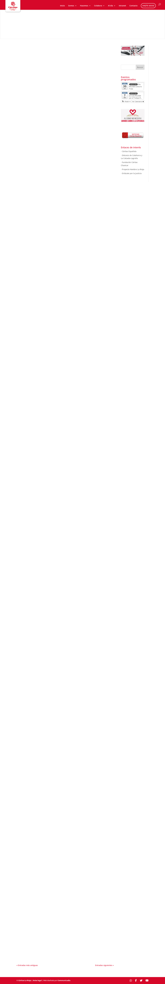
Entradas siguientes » (104, 965)
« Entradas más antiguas (27, 965)
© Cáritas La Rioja (23, 980)
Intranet (122, 6)
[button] (126, 101)
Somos (71, 6)
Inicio (62, 6)
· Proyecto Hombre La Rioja (132, 169)
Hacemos (84, 6)
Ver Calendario (138, 101)
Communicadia (64, 980)
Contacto (133, 6)
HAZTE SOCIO (148, 5)
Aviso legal (37, 980)
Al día (110, 6)
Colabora (98, 6)
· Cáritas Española (128, 151)
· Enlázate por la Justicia (131, 173)
